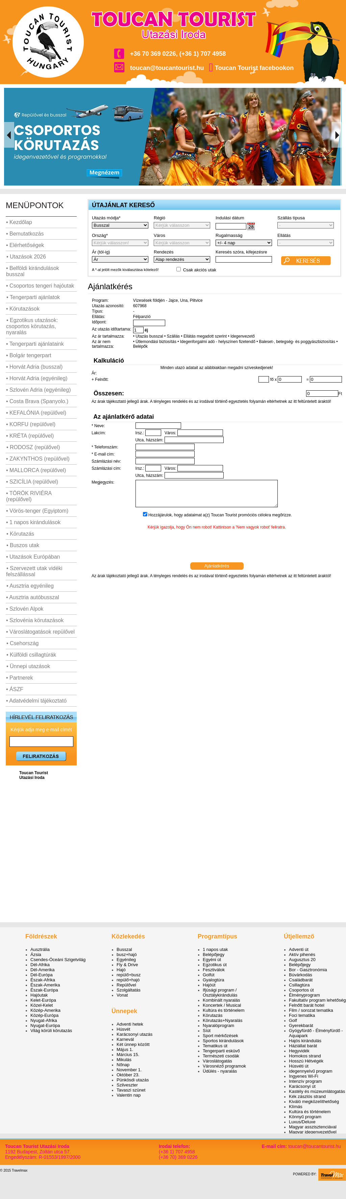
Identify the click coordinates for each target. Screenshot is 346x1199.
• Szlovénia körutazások (35, 620)
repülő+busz (129, 974)
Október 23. (128, 1074)
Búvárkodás (300, 974)
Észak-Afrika (42, 979)
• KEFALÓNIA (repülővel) (36, 413)
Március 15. (128, 1054)
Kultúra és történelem (224, 1010)
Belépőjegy (213, 954)
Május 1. (125, 1049)
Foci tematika (302, 1015)
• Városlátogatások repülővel (40, 632)
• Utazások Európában (33, 557)
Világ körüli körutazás (51, 1030)
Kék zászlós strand (307, 1096)
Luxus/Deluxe (302, 1121)
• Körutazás (20, 534)
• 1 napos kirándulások (33, 522)
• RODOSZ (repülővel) (33, 447)
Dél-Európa (41, 974)
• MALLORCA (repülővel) (36, 470)
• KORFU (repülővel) (30, 424)
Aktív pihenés (302, 954)
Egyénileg (126, 959)
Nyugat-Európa (45, 1025)
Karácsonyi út (302, 1086)
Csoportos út (301, 990)
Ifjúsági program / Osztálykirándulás (220, 992)
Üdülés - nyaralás (220, 1071)
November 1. (129, 1069)
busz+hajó (127, 954)
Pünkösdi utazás (133, 1079)
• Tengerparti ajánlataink (35, 344)
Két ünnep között (133, 1044)
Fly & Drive (127, 964)
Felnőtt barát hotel (306, 1005)
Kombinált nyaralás (221, 1000)
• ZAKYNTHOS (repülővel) (38, 459)
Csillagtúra (299, 984)
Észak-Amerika (45, 984)
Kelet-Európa (43, 1000)
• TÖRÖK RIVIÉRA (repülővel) (29, 496)
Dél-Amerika (42, 969)
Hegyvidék (299, 1050)
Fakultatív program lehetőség (317, 1000)
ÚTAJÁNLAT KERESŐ (123, 205)
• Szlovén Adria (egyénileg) (38, 390)
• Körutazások (23, 309)
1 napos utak (215, 949)
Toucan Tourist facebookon (254, 68)
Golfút (209, 974)
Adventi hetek (130, 1024)
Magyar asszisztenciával (313, 1126)
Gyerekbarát (301, 1025)
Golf (293, 1020)
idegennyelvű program (310, 1071)
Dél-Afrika (40, 964)
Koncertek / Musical (222, 1005)
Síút (207, 1030)
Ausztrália (40, 949)
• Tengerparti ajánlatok (33, 297)
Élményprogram (304, 995)
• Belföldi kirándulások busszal (32, 271)
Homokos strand (305, 1055)
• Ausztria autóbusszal (32, 597)
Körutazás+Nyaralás (222, 1020)
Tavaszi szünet (131, 1090)
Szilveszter (127, 1084)
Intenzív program (305, 1081)
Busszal (124, 949)
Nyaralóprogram (218, 1025)
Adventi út (298, 949)
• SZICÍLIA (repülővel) (32, 482)
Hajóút (209, 984)
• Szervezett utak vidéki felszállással (34, 571)
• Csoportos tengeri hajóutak (40, 286)
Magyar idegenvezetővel (313, 1131)
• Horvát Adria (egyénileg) (37, 378)
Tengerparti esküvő (221, 1050)
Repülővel (126, 984)
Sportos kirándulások (223, 1040)
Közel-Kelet (41, 1005)
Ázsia (35, 954)
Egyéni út (212, 959)
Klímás (295, 1106)
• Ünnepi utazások (28, 666)
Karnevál (125, 1039)
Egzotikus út (215, 964)
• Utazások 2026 (26, 257)
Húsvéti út (298, 1066)
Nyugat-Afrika (43, 1020)
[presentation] (217, 552)
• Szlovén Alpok (25, 609)
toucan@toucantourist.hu (167, 68)
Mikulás (124, 1059)
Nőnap (123, 1064)
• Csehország (22, 643)
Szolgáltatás (129, 990)
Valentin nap (129, 1095)
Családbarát (301, 979)
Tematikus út (215, 1045)
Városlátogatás (217, 1060)
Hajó (121, 969)
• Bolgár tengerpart (28, 355)
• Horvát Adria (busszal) (34, 367)
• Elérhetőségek (25, 245)
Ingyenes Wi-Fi (303, 1076)
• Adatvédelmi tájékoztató (36, 701)
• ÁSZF (14, 689)
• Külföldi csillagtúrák (31, 655)
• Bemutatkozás (25, 234)
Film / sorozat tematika (311, 1010)
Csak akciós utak (199, 269)
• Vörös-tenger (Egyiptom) (37, 511)
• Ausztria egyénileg (30, 586)
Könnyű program (305, 1116)
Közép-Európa (44, 1015)
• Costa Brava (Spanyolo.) (37, 401)
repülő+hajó (128, 979)
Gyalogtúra (213, 979)
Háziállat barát (303, 1045)
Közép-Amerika (45, 1010)
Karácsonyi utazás (134, 1034)
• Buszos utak (22, 545)
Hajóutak (39, 995)
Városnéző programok (224, 1066)
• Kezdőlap (19, 222)
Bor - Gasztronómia (308, 969)
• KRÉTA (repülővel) (30, 436)
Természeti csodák (221, 1055)
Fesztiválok (214, 969)
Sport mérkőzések (220, 1035)
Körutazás (213, 1015)
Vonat (122, 995)
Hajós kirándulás (305, 1040)
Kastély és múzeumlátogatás (317, 1091)
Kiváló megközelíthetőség (314, 1101)
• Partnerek (19, 678)
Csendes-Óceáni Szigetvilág (57, 959)
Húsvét (123, 1029)
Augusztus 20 (302, 959)
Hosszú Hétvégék (306, 1060)
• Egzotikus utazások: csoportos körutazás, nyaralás (32, 326)
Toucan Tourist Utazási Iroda (33, 775)
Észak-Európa (44, 990)
